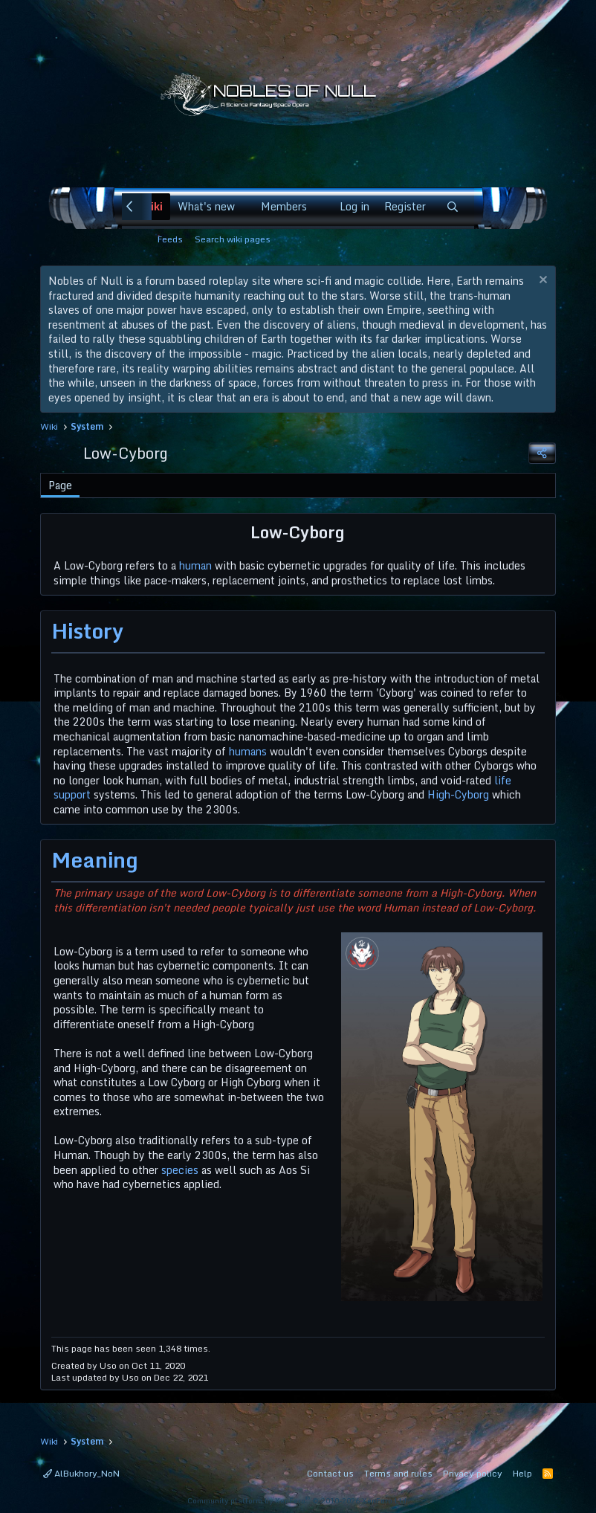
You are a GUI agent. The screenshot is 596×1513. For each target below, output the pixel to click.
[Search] (452, 206)
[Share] (541, 453)
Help (522, 1473)
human (195, 565)
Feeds (170, 239)
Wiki (152, 206)
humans (248, 751)
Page (60, 485)
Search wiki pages (233, 239)
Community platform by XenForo (298, 1500)
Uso (108, 1365)
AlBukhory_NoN (81, 1473)
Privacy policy (472, 1473)
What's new (206, 206)
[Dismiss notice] (541, 281)
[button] (244, 206)
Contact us (330, 1473)
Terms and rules (398, 1473)
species (179, 1169)
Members (284, 206)
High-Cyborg (458, 794)
